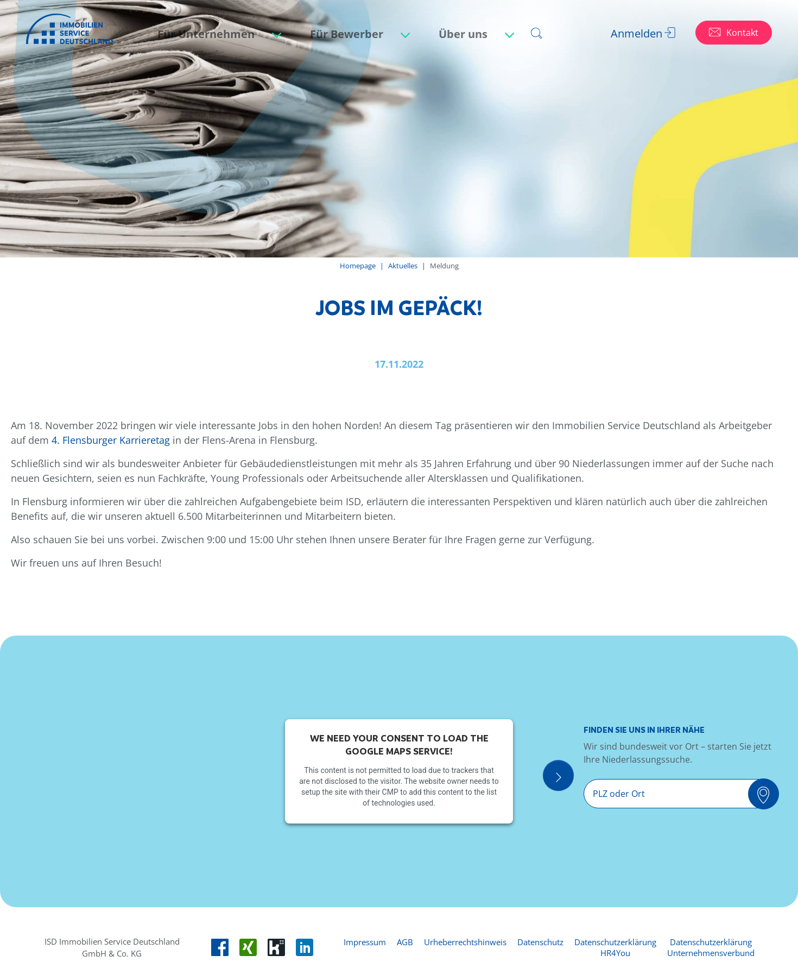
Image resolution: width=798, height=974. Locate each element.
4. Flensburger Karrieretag (111, 440)
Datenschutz (540, 942)
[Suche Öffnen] (569, 777)
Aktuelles (402, 266)
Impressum (365, 942)
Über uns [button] (464, 34)
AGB (405, 942)
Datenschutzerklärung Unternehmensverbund (711, 947)
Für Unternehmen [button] (207, 34)
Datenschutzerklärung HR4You (615, 947)
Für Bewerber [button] (348, 34)
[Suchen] (768, 794)
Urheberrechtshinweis (465, 942)
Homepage (358, 266)
